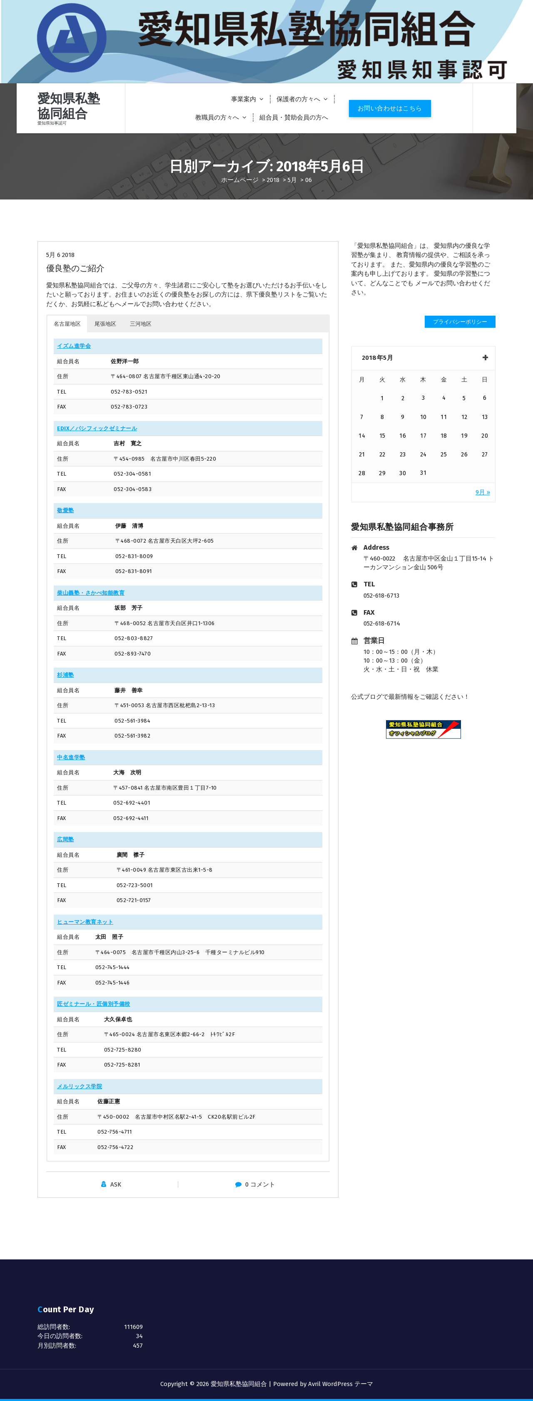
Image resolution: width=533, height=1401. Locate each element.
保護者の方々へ (298, 99)
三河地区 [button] (141, 324)
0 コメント (260, 1184)
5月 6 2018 (60, 255)
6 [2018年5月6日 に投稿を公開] (485, 398)
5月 (292, 180)
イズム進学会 (74, 346)
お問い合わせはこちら (390, 108)
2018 (273, 180)
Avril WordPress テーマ (340, 1384)
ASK (115, 1184)
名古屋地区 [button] (67, 324)
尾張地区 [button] (105, 324)
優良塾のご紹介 (75, 268)
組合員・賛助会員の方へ (293, 117)
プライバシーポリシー (460, 322)
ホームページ (240, 180)
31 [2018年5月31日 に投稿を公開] (423, 473)
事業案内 (243, 99)
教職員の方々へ (217, 117)
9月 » (483, 492)
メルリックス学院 (79, 1086)
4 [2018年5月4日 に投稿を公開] (444, 398)
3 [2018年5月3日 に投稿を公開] (423, 398)
